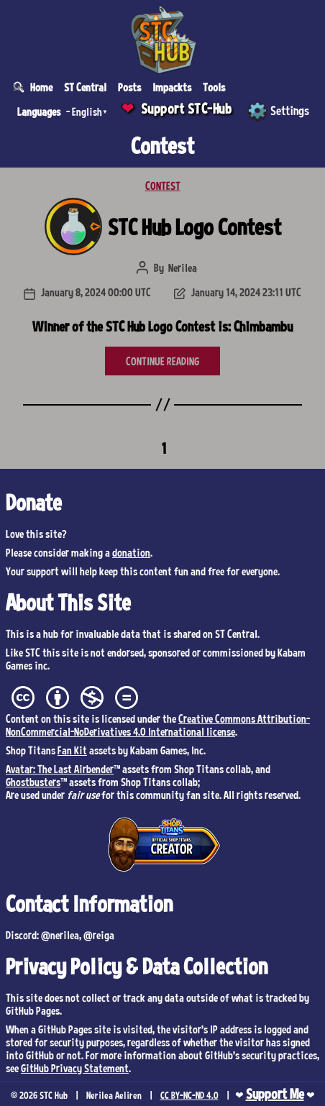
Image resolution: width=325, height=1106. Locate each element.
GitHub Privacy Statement (75, 1067)
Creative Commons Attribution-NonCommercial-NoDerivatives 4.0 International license (158, 725)
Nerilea (182, 267)
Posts (129, 87)
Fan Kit (72, 750)
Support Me (275, 1094)
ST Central (85, 87)
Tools (214, 87)
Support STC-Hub (186, 108)
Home (41, 87)
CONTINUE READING (162, 361)
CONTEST (162, 185)
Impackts (171, 87)
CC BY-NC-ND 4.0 (189, 1095)
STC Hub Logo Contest (194, 226)
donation (131, 552)
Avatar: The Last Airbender (60, 768)
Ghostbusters (33, 781)
